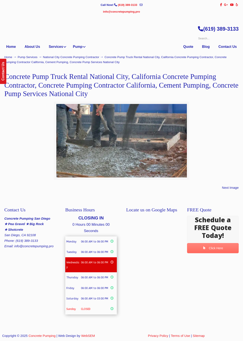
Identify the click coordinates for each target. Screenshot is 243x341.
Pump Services (27, 57)
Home (8, 57)
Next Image (230, 187)
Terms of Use (180, 336)
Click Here (213, 248)
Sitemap (199, 336)
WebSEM (88, 336)
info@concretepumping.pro (121, 11)
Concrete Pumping (41, 336)
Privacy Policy (158, 336)
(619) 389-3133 (128, 5)
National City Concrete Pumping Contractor (71, 57)
